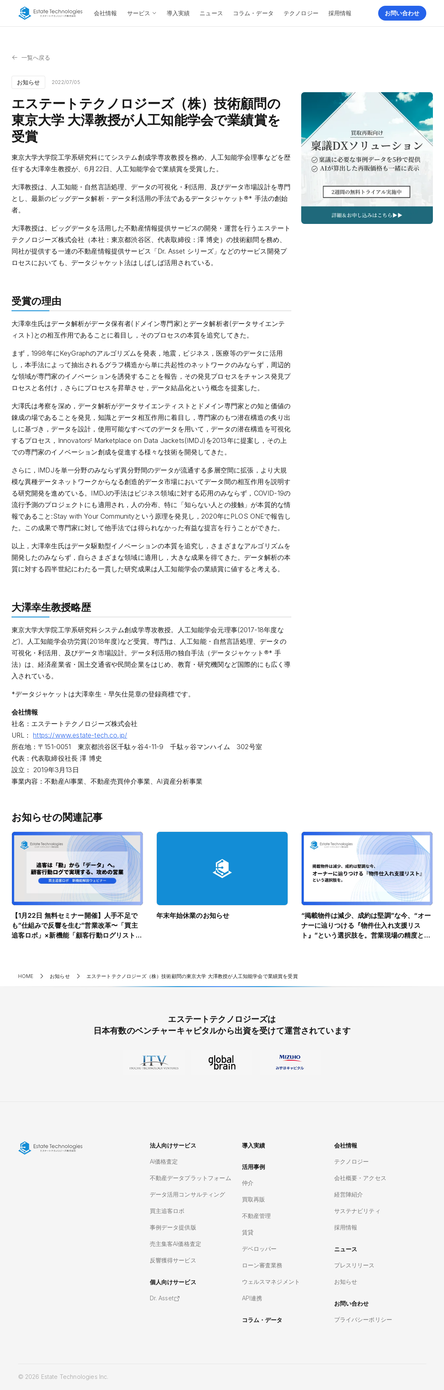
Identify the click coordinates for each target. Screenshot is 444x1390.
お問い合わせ (351, 1303)
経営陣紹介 (348, 1194)
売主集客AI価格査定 (176, 1243)
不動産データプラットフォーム (190, 1177)
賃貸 (247, 1232)
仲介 (247, 1182)
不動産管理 (256, 1215)
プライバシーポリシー (363, 1319)
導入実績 (253, 1145)
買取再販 (253, 1199)
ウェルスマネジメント (271, 1281)
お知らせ (346, 1281)
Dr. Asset (165, 1298)
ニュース (346, 1249)
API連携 (252, 1298)
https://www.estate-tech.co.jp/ (80, 735)
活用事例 (253, 1166)
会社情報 (346, 1145)
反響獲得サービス (173, 1260)
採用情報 (346, 1227)
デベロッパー (259, 1248)
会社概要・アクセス (360, 1177)
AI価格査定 (164, 1161)
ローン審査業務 (262, 1265)
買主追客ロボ (167, 1210)
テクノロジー (351, 1161)
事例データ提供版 (173, 1227)
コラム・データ (262, 1319)
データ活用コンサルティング (187, 1194)
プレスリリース (354, 1265)
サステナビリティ (357, 1210)
